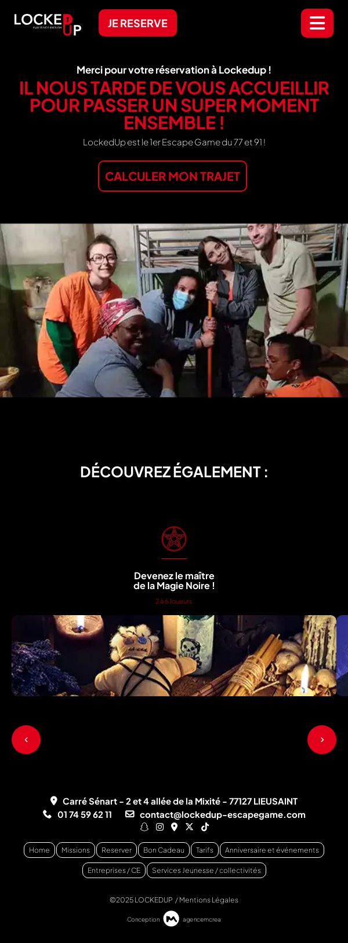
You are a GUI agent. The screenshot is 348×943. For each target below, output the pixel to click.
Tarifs (204, 850)
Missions (75, 850)
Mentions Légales (208, 900)
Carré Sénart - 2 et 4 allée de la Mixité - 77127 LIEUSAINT (180, 800)
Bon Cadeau (163, 850)
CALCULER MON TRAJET (172, 176)
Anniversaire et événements (272, 850)
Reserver (117, 850)
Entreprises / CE (114, 870)
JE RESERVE (138, 23)
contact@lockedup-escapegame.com (223, 814)
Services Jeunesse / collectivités (206, 870)
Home (39, 850)
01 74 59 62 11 (84, 814)
